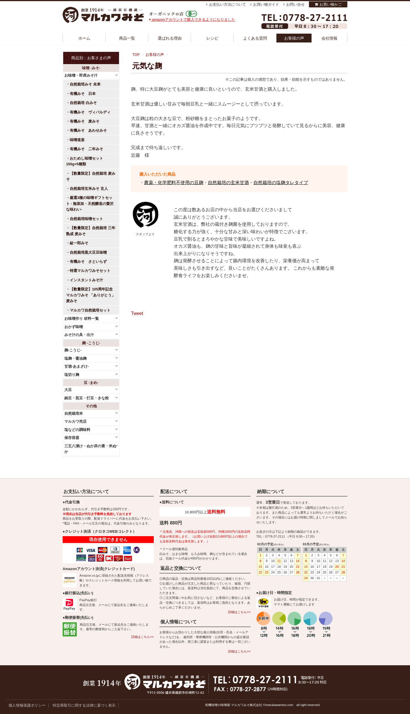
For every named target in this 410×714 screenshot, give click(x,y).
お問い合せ (295, 4)
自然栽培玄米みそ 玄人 (89, 188)
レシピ (212, 38)
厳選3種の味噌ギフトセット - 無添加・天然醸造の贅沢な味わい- (90, 203)
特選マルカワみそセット (90, 270)
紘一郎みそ (79, 243)
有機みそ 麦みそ (84, 121)
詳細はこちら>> (142, 636)
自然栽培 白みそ (83, 103)
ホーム (84, 38)
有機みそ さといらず (88, 261)
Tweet (137, 313)
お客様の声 (294, 38)
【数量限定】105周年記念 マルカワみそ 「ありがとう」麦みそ (90, 295)
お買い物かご (330, 4)
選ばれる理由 (170, 38)
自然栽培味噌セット (86, 219)
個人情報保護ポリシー (27, 705)
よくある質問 (255, 38)
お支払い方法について (227, 4)
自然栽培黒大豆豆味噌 (88, 252)
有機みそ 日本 (83, 93)
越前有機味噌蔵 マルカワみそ (103, 15)
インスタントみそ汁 (86, 280)
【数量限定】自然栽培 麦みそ (90, 176)
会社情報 (329, 38)
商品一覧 (127, 38)
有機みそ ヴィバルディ (90, 112)
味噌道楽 (77, 140)
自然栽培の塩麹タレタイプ (280, 182)
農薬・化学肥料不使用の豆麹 (173, 182)
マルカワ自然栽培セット (90, 310)
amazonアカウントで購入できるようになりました (192, 19)
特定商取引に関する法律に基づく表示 (84, 705)
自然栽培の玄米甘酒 (228, 182)
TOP (136, 55)
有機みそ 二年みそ (86, 149)
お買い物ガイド (266, 4)
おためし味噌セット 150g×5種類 (86, 161)
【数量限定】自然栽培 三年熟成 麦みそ (90, 231)
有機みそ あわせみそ (88, 130)
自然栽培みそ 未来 (85, 84)
